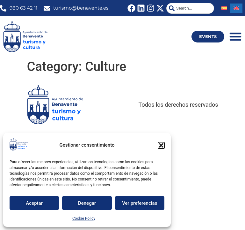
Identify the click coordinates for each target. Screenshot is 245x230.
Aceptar (34, 203)
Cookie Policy (83, 218)
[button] (161, 145)
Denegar (87, 203)
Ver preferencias (139, 203)
